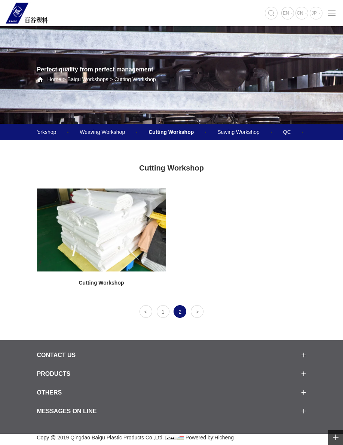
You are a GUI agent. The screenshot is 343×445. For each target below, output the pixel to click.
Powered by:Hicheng (210, 438)
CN (300, 13)
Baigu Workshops (87, 79)
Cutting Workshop (135, 79)
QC (287, 132)
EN (286, 13)
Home (54, 79)
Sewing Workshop (238, 132)
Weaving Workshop (102, 132)
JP (314, 13)
